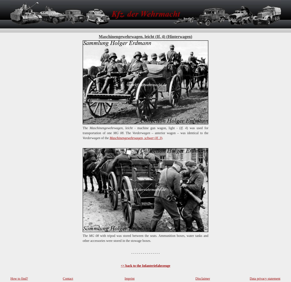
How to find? (19, 278)
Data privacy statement (265, 278)
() (136, 138)
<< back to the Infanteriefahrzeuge (145, 265)
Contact (68, 278)
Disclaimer (202, 278)
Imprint (130, 278)
